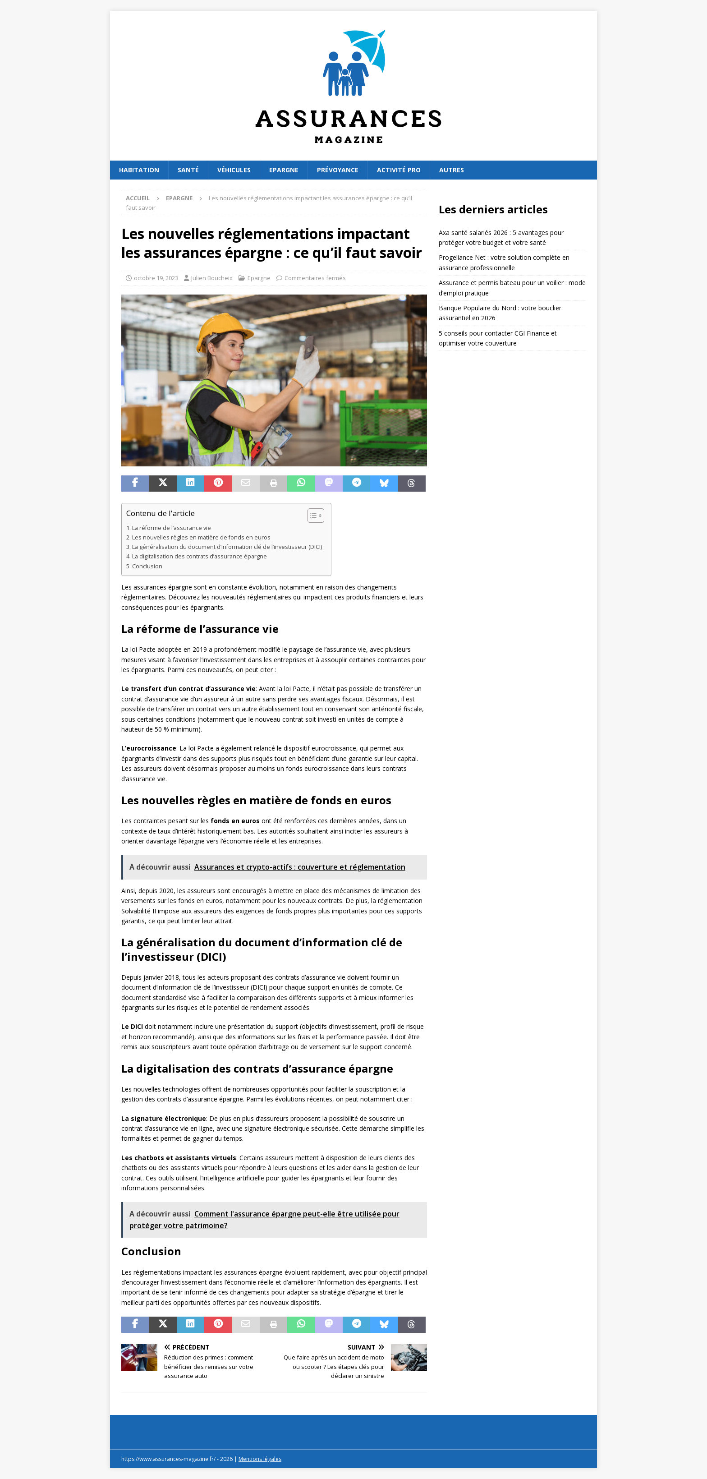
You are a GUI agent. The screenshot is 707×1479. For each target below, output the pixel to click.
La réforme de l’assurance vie (171, 528)
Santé (188, 170)
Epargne (283, 170)
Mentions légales (260, 1459)
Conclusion (147, 566)
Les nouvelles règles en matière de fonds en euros (201, 537)
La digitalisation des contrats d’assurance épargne (199, 556)
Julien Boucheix (212, 278)
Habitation (139, 170)
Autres (451, 170)
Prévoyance (337, 170)
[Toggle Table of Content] (311, 515)
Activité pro (399, 170)
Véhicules (234, 170)
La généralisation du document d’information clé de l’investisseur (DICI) (227, 547)
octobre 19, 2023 (156, 278)
